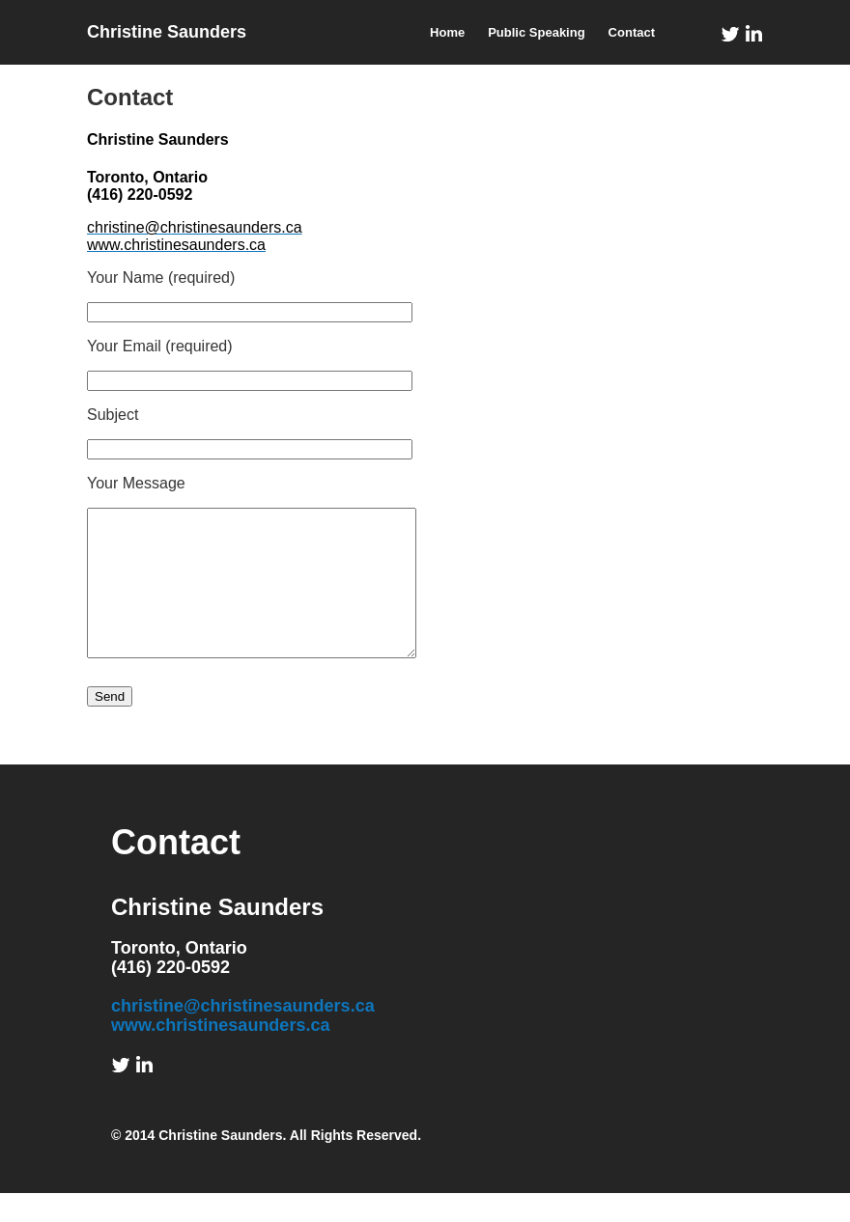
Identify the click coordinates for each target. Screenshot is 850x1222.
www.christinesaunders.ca (220, 1054)
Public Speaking (536, 32)
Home (447, 32)
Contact (632, 32)
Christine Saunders (166, 32)
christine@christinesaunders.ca (243, 1034)
